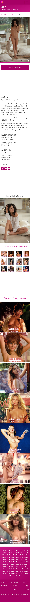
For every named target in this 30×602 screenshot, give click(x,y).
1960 (8, 573)
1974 (26, 566)
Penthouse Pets (4, 586)
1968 (26, 569)
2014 (8, 552)
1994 (17, 559)
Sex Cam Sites (16, 596)
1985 (4, 564)
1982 (17, 564)
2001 (13, 557)
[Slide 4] (12, 241)
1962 (26, 571)
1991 (4, 562)
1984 (8, 564)
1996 (8, 559)
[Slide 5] (14, 241)
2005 (21, 555)
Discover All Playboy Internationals (15, 246)
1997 (4, 559)
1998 (26, 557)
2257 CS (27, 586)
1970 (17, 569)
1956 (26, 573)
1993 (21, 559)
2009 (4, 555)
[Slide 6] (16, 241)
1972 (8, 569)
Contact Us (27, 589)
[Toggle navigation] (27, 2)
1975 (21, 566)
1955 (10, 576)
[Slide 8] (20, 241)
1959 (13, 573)
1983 (13, 564)
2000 (17, 557)
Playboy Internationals (10, 14)
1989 (13, 562)
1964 (17, 571)
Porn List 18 (21, 594)
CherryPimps (3, 584)
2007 (13, 555)
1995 (13, 559)
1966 (8, 571)
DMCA (27, 585)
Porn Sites (3, 594)
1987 (21, 562)
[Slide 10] (24, 241)
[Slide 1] (5, 241)
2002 (8, 557)
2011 (21, 552)
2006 (17, 555)
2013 (13, 552)
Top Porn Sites (15, 594)
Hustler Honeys (4, 585)
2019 (13, 550)
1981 (21, 564)
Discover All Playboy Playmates (15, 298)
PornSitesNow (9, 594)
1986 (26, 562)
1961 (4, 573)
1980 (26, 564)
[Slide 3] (10, 241)
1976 (17, 566)
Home (2, 14)
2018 (17, 550)
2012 (17, 552)
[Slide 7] (18, 241)
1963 (21, 571)
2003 (4, 557)
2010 (26, 552)
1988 (17, 562)
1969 (21, 569)
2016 (26, 550)
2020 (8, 550)
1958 (17, 573)
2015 (4, 552)
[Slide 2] (7, 241)
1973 (4, 569)
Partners (27, 588)
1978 (8, 566)
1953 (19, 576)
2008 (8, 555)
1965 (13, 571)
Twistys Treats (4, 588)
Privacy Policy (26, 582)
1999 (21, 557)
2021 (4, 550)
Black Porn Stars (4, 582)
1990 (8, 562)
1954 (15, 576)
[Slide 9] (22, 241)
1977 (13, 566)
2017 (21, 550)
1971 (13, 569)
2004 (26, 555)
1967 (4, 571)
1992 (26, 559)
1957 (21, 573)
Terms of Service (25, 584)
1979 (4, 566)
